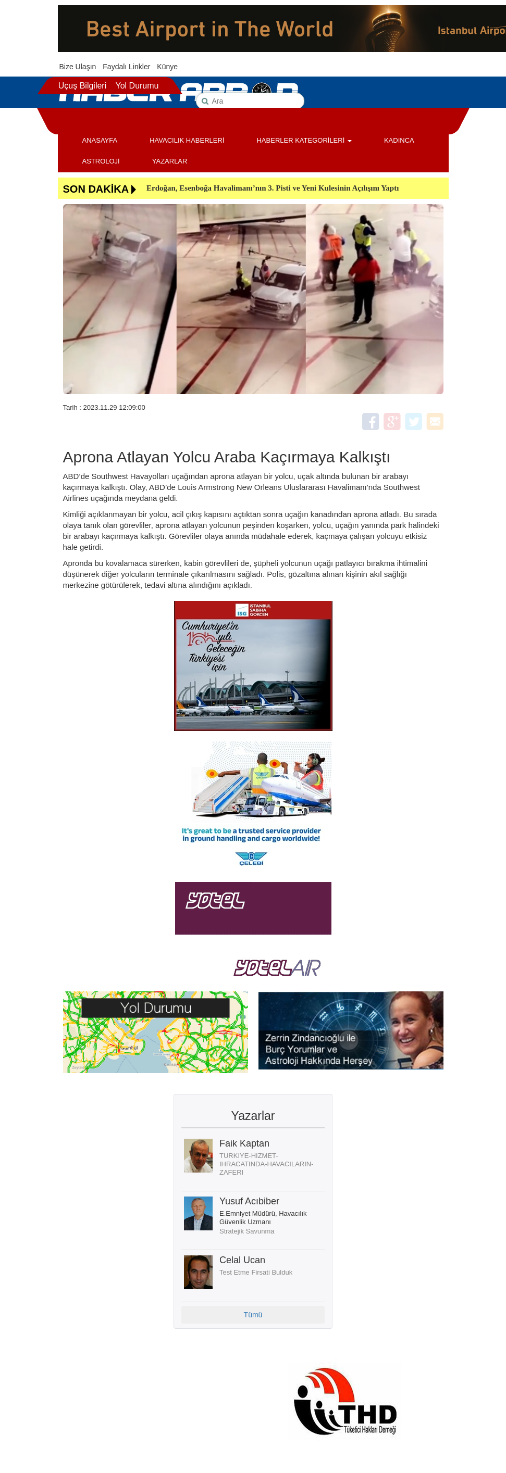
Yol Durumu (136, 85)
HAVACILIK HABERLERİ (187, 140)
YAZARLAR (170, 161)
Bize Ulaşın (77, 66)
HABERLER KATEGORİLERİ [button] (303, 140)
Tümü (253, 1315)
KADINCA (399, 140)
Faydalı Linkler (126, 66)
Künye (167, 66)
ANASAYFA (100, 140)
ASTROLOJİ (101, 161)
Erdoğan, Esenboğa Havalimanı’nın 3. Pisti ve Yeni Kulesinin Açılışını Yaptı (272, 188)
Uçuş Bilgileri (82, 85)
